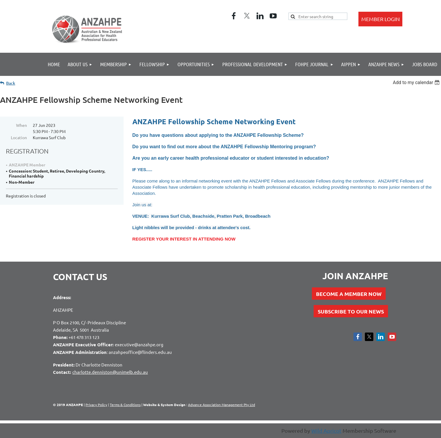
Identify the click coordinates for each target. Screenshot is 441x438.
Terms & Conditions (125, 404)
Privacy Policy (96, 404)
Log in (380, 19)
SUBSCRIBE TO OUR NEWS (351, 311)
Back (10, 83)
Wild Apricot (326, 430)
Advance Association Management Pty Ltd (221, 404)
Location (19, 137)
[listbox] (417, 82)
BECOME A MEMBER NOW (349, 293)
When (21, 125)
